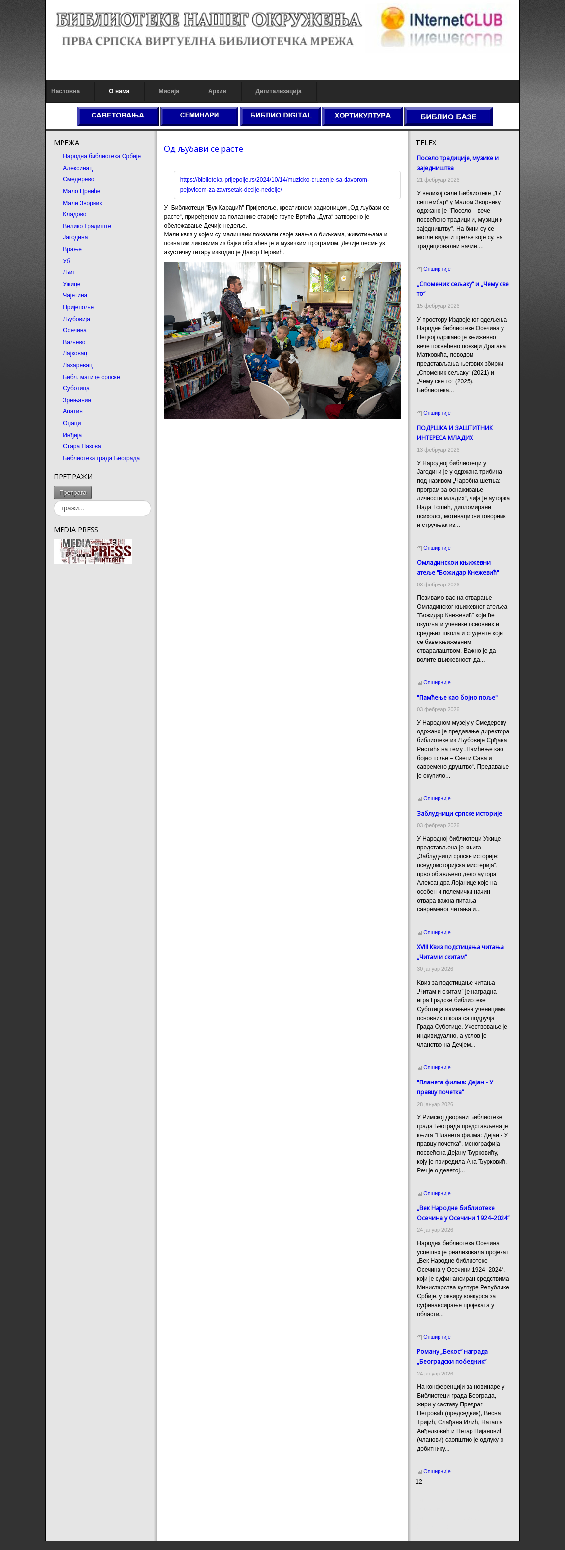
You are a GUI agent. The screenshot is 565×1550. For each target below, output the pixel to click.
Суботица (76, 388)
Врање (72, 249)
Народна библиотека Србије (102, 156)
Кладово (74, 214)
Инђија (72, 435)
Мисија (168, 91)
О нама (119, 91)
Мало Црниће (81, 191)
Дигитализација (279, 91)
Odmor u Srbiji (434, 1526)
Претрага (72, 492)
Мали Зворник (82, 203)
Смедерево (78, 179)
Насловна (65, 91)
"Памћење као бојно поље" (457, 697)
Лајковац (75, 353)
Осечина (75, 330)
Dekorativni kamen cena (447, 1509)
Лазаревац (78, 365)
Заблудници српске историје (459, 813)
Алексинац (78, 168)
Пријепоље (78, 307)
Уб (66, 261)
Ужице (71, 284)
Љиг (69, 272)
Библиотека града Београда (101, 458)
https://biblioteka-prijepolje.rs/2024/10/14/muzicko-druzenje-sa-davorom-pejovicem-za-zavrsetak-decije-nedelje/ (274, 184)
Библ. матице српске (91, 377)
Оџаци (72, 423)
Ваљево (74, 342)
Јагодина (75, 237)
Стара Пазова (82, 446)
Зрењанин (77, 400)
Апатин (73, 411)
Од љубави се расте (203, 148)
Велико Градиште (87, 226)
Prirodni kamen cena (442, 1500)
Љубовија (76, 319)
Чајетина (75, 295)
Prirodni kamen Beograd (447, 1518)
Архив (217, 91)
